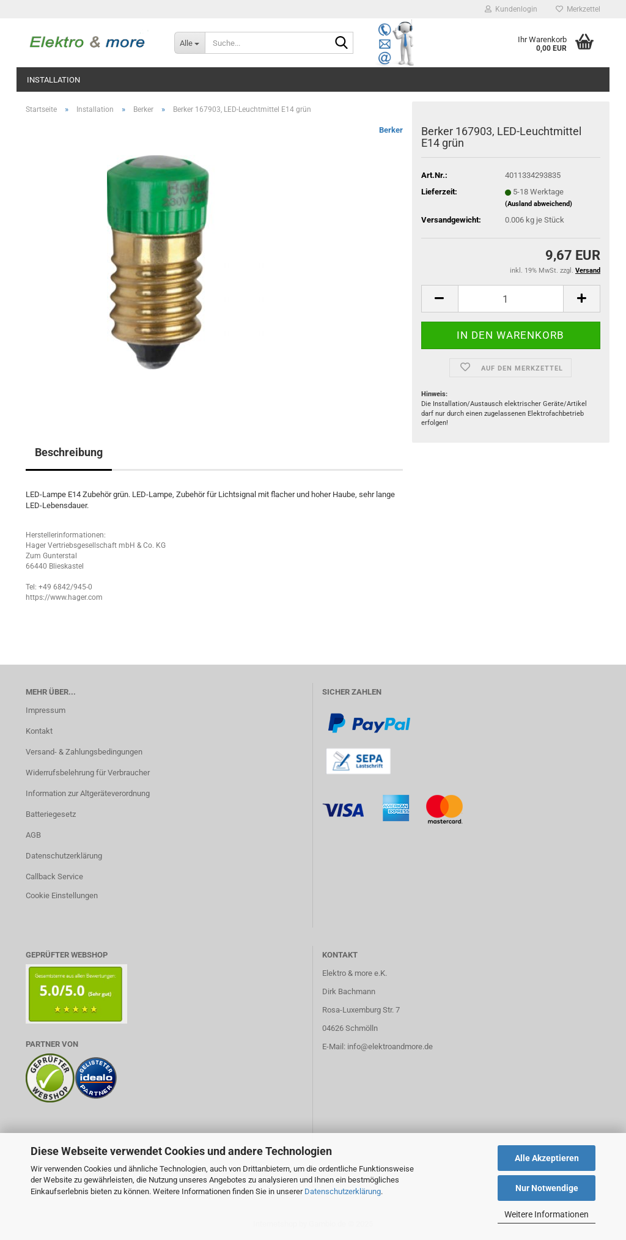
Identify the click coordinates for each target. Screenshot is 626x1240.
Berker (391, 130)
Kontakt (39, 731)
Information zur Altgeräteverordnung (88, 793)
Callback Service (54, 876)
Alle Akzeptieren (547, 1158)
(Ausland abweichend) (538, 204)
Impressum (45, 710)
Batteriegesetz (51, 814)
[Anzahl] (511, 298)
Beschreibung (69, 452)
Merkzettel (578, 9)
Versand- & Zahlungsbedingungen (84, 751)
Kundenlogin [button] (511, 9)
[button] (439, 298)
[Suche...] (189, 43)
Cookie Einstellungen (62, 895)
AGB (33, 835)
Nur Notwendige (546, 1188)
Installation (53, 79)
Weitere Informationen (546, 1214)
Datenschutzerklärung (342, 1191)
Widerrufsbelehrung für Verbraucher (88, 772)
